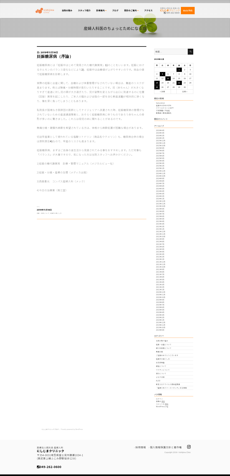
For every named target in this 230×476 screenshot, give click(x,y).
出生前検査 (160, 362)
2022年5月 (160, 249)
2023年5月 (160, 219)
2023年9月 (160, 209)
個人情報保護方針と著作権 (166, 447)
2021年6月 (160, 277)
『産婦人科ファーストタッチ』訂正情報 (171, 388)
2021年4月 (160, 282)
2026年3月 (160, 133)
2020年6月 (160, 307)
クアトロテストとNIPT (165, 108)
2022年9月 (160, 239)
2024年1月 (160, 198)
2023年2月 (160, 226)
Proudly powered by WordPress (72, 429)
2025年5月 (160, 158)
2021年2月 (160, 287)
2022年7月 (160, 244)
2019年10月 (160, 327)
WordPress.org (162, 406)
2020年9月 (160, 299)
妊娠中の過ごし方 (56, 213)
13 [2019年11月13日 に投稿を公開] (168, 78)
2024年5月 (160, 188)
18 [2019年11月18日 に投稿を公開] (157, 83)
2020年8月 (160, 302)
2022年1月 (160, 259)
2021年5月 (160, 279)
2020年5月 (160, 310)
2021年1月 (160, 289)
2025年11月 (160, 143)
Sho (38, 206)
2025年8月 (160, 150)
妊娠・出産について (43, 213)
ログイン (159, 399)
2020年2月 (160, 317)
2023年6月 (160, 216)
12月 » (184, 91)
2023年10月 (160, 206)
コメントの (162, 404)
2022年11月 (160, 234)
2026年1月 (160, 138)
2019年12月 (160, 322)
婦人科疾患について (163, 348)
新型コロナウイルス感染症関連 (168, 384)
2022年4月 (160, 251)
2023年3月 (160, 224)
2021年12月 (160, 262)
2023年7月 (160, 214)
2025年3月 (160, 163)
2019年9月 (160, 330)
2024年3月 (160, 193)
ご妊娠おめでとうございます (167, 355)
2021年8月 (160, 272)
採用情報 (140, 447)
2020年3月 (160, 315)
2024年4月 (160, 191)
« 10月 (162, 91)
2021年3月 (160, 284)
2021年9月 (160, 269)
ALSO (158, 380)
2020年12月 (160, 292)
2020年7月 (160, 305)
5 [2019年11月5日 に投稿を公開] (162, 74)
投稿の (160, 401)
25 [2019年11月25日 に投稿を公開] (157, 87)
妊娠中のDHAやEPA (163, 105)
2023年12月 (160, 201)
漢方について (161, 373)
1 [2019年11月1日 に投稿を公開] (179, 69)
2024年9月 (160, 178)
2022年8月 (160, 241)
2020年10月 (160, 297)
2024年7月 (160, 183)
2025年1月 (160, 168)
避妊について (161, 366)
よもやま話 (160, 377)
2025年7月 (160, 153)
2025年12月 (160, 140)
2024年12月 (160, 171)
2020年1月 (160, 320)
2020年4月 (160, 312)
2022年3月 (160, 254)
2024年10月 (160, 176)
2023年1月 (160, 229)
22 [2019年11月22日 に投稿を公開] (179, 83)
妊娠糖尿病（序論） (55, 56)
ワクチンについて (163, 370)
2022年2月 (160, 256)
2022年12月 (160, 231)
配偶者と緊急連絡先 (164, 113)
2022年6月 (160, 246)
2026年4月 (160, 130)
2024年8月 (160, 181)
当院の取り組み (162, 341)
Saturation (160, 103)
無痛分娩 (159, 351)
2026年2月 (160, 135)
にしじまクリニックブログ (50, 429)
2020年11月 (160, 294)
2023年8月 (160, 211)
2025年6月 (160, 155)
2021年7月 (160, 274)
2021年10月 (160, 267)
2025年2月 (160, 166)
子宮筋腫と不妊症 (163, 110)
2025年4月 (160, 161)
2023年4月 (160, 221)
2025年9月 (160, 148)
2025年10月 (160, 145)
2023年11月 (160, 203)
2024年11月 (160, 173)
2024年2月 (160, 196)
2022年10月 (160, 236)
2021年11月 (160, 264)
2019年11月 (160, 325)
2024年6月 (160, 186)
